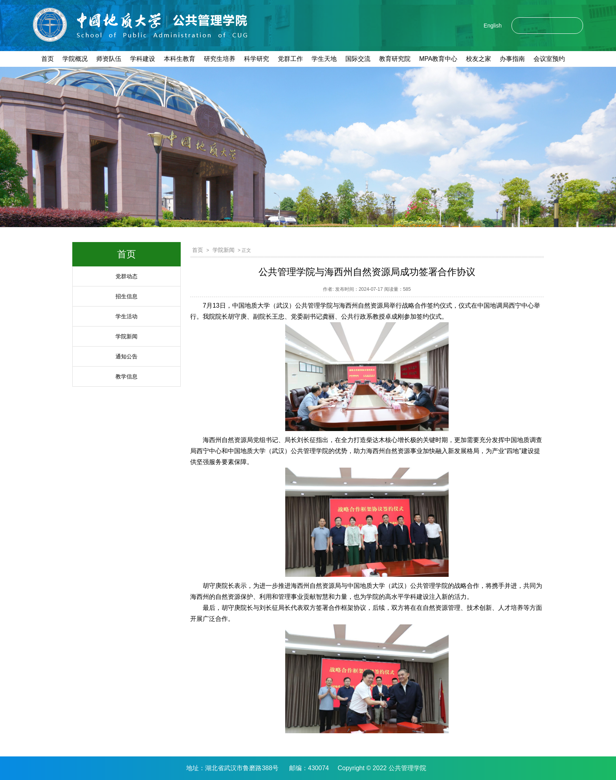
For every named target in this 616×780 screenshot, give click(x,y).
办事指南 (512, 58)
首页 (47, 58)
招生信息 (127, 296)
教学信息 (127, 376)
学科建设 (142, 58)
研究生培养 (219, 58)
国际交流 (357, 58)
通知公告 (127, 356)
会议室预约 (549, 58)
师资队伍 (108, 58)
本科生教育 (179, 58)
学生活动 (127, 316)
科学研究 (256, 58)
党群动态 (127, 276)
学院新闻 (127, 336)
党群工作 (290, 58)
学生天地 (324, 58)
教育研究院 (395, 58)
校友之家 (478, 58)
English (493, 25)
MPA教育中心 (438, 58)
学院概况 (75, 58)
